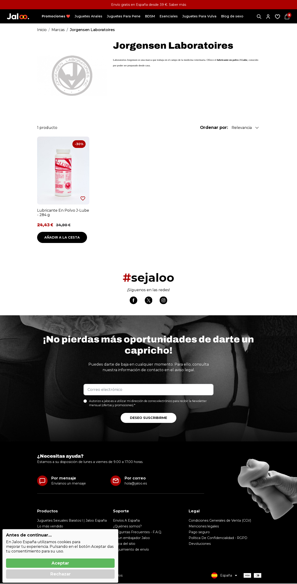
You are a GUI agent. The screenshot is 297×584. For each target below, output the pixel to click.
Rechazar (60, 574)
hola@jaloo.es (136, 484)
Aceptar (60, 563)
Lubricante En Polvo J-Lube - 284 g (63, 212)
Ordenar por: (214, 127)
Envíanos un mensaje (68, 484)
